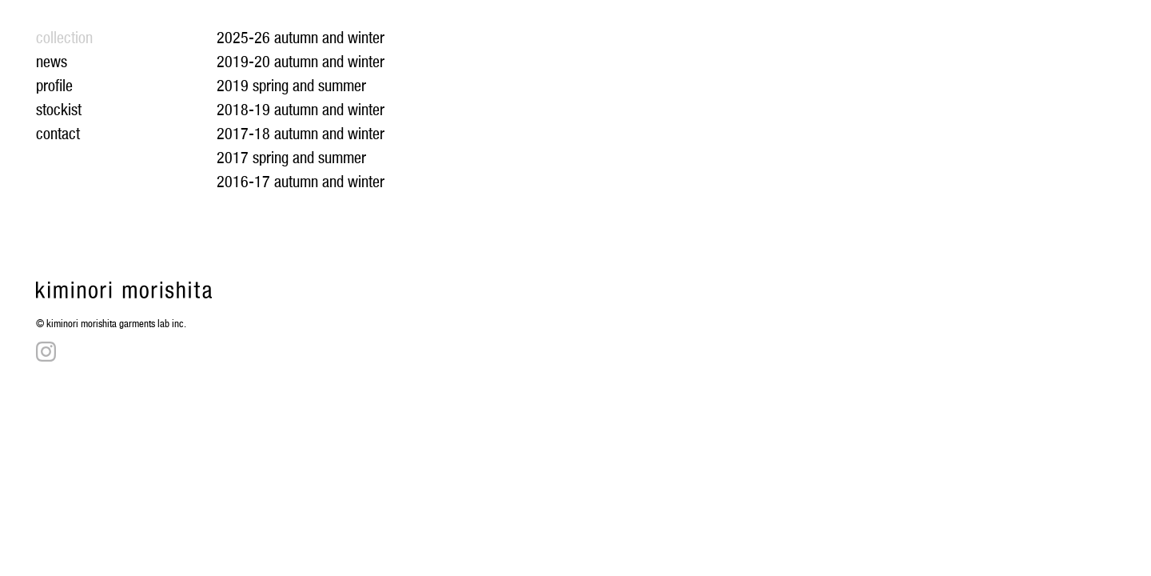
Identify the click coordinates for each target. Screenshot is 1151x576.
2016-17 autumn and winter (300, 181)
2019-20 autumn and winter (300, 61)
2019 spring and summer (291, 85)
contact (58, 133)
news (51, 61)
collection (64, 37)
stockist (59, 109)
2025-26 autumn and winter (300, 37)
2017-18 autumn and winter (300, 133)
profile (54, 85)
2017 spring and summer (291, 157)
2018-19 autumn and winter (300, 109)
